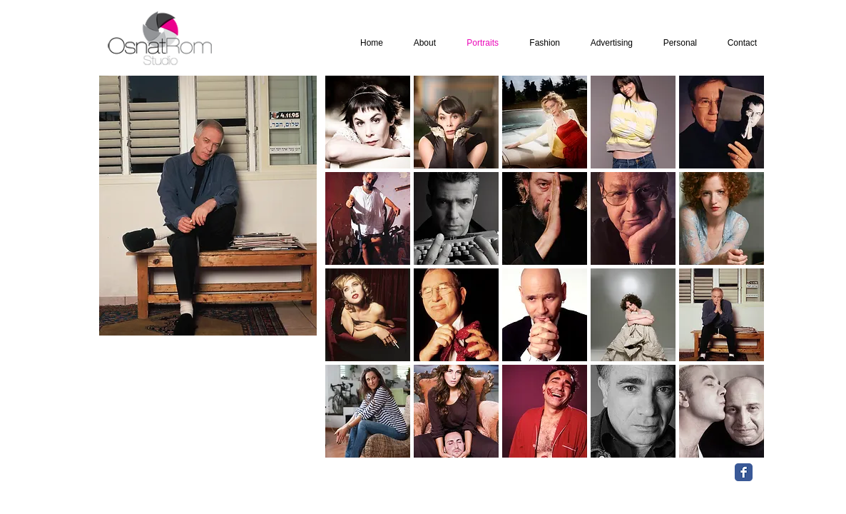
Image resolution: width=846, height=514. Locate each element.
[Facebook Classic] (744, 472)
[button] (367, 122)
